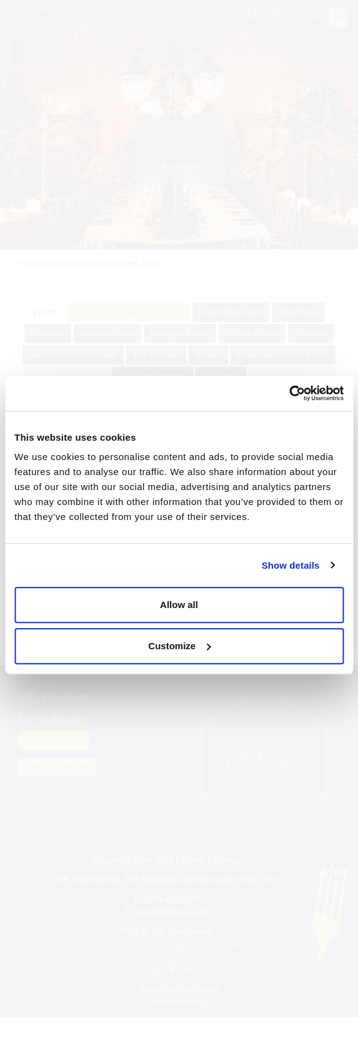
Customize (179, 645)
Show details (291, 565)
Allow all (179, 604)
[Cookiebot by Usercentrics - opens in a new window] (289, 393)
